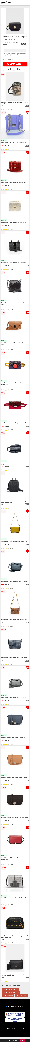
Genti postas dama (21, 995)
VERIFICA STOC (15, 64)
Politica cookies (20, 1030)
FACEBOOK (10, 1006)
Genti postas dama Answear (11, 992)
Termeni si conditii (11, 1028)
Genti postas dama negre (10, 989)
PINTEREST (19, 1006)
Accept (22, 1040)
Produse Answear (8, 995)
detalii (27, 105)
